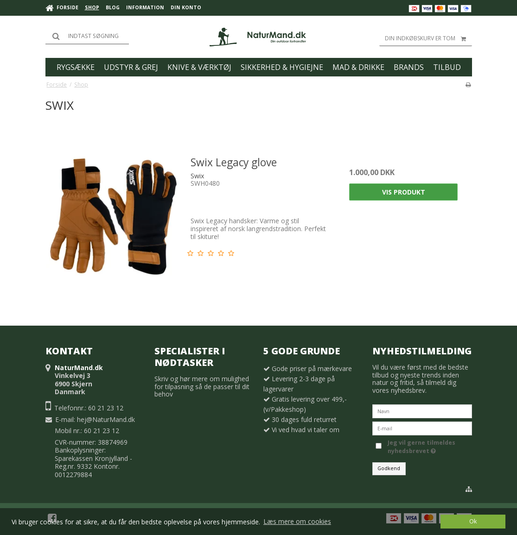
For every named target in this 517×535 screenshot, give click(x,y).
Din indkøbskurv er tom (428, 38)
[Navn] (422, 410)
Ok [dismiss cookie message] (473, 521)
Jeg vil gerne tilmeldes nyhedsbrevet (429, 447)
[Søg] (87, 36)
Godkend (388, 468)
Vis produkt (403, 192)
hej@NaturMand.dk (106, 419)
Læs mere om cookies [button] (297, 521)
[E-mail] (422, 427)
